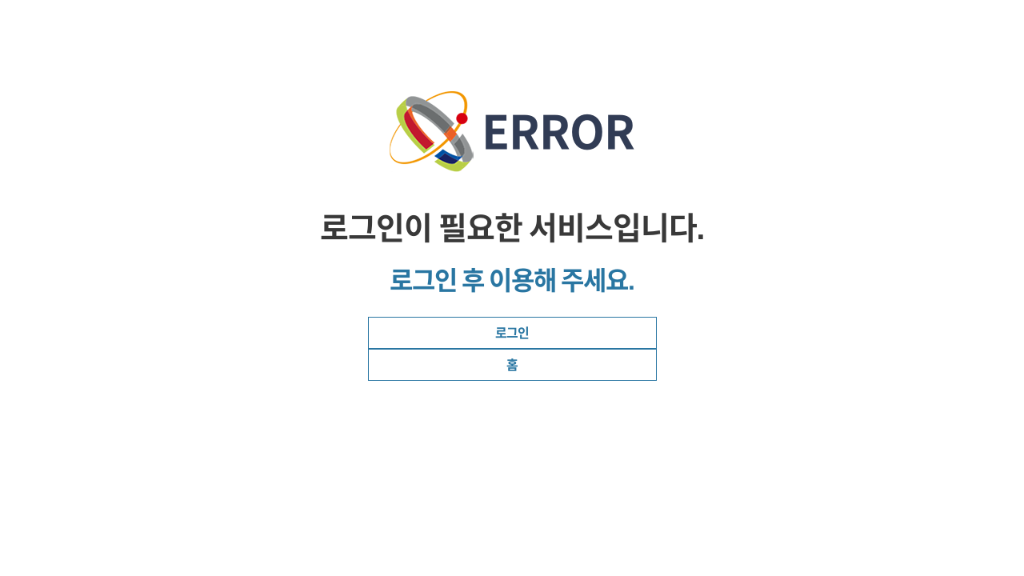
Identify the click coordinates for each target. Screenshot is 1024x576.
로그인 (512, 332)
